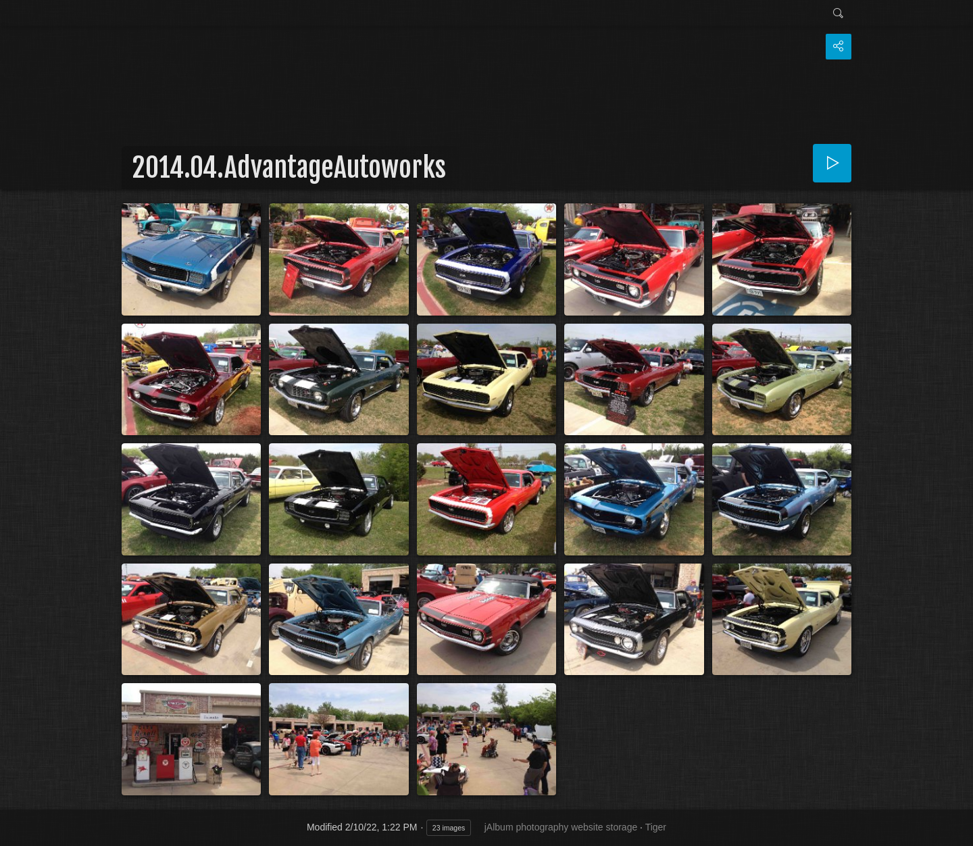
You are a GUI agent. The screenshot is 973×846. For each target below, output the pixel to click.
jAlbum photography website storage (560, 827)
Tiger (655, 827)
